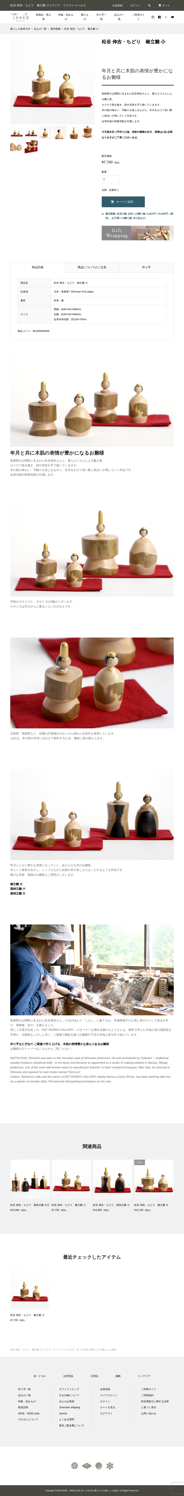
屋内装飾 (110, 213)
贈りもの (85, 17)
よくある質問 (66, 1419)
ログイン (135, 5)
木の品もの (139, 218)
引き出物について (69, 1395)
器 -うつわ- (40, 1376)
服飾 (118, 1376)
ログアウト (106, 1413)
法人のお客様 (66, 1401)
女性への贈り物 (136, 213)
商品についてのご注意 (92, 267)
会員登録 (117, 5)
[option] (29, 1296)
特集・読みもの (65, 17)
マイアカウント (109, 1395)
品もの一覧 (119, 17)
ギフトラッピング (69, 1389)
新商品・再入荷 (43, 17)
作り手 (146, 267)
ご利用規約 (147, 1395)
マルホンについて (28, 1419)
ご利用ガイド (138, 17)
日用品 (94, 1376)
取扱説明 (23, 1407)
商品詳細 (37, 267)
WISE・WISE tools (29, 1413)
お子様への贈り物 (122, 218)
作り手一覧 (101, 17)
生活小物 (122, 213)
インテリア (144, 1376)
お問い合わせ (148, 1413)
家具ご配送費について (71, 1425)
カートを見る (107, 1407)
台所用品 (68, 1376)
